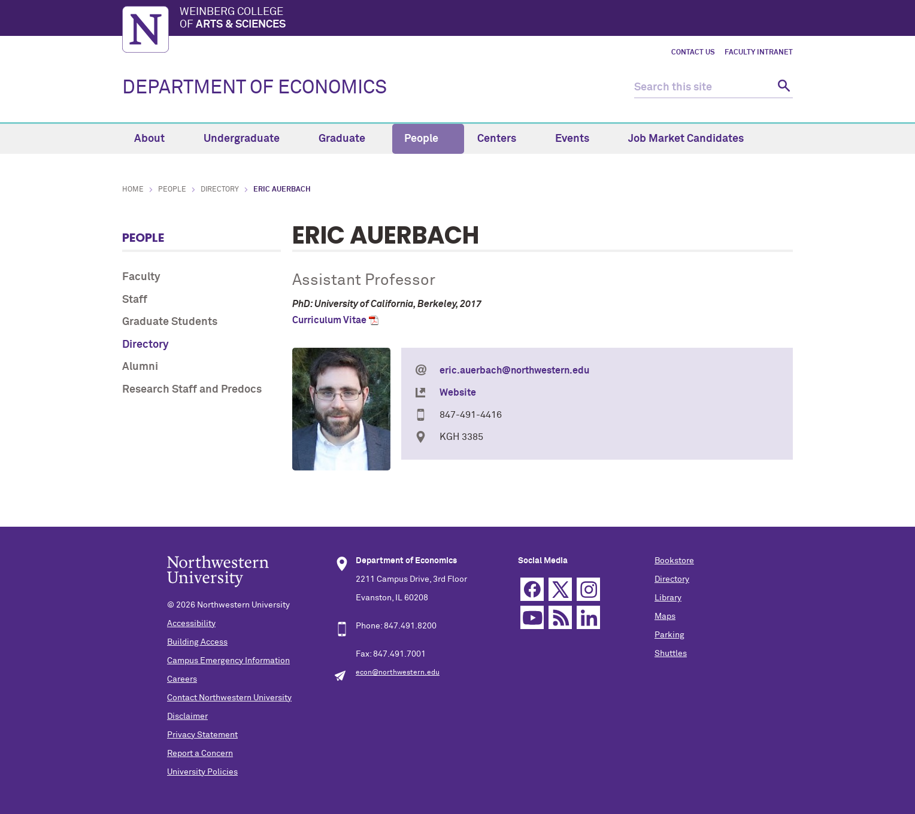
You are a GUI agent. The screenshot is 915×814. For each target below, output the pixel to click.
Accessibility (191, 623)
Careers (182, 679)
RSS (560, 617)
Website (458, 392)
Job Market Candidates (686, 138)
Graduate (349, 138)
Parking (669, 635)
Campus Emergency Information (228, 661)
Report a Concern (200, 753)
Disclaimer (187, 716)
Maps (665, 616)
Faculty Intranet (759, 52)
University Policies (202, 772)
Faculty (141, 277)
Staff (134, 299)
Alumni (140, 367)
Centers (503, 138)
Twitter (560, 589)
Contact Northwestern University (229, 698)
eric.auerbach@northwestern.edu (514, 370)
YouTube (532, 617)
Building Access (197, 642)
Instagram (588, 589)
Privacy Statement (202, 735)
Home (133, 189)
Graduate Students (169, 322)
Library (668, 598)
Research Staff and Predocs (192, 389)
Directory (220, 189)
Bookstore (674, 561)
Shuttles (671, 653)
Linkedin (588, 617)
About (156, 138)
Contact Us (693, 52)
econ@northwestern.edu (398, 672)
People (428, 138)
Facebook (532, 589)
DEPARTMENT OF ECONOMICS (254, 88)
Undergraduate (248, 138)
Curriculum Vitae (329, 320)
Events (579, 138)
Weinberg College (486, 19)
